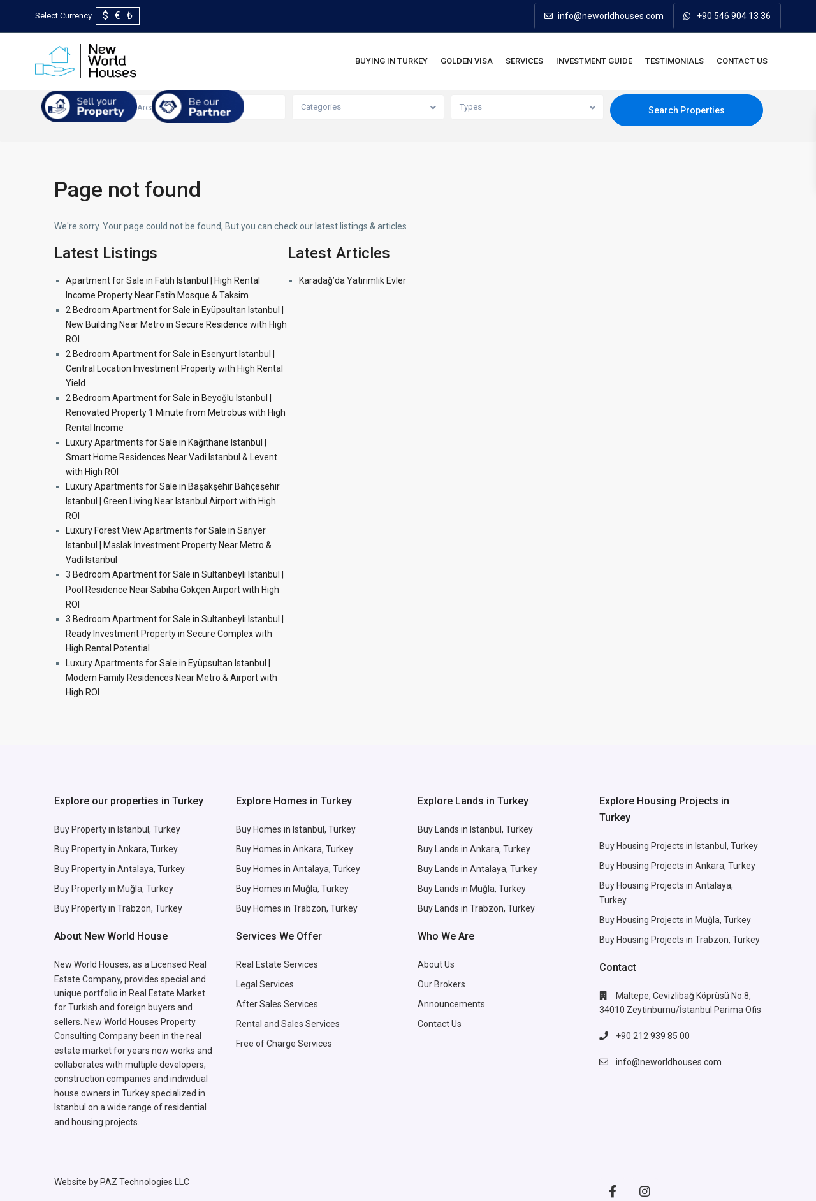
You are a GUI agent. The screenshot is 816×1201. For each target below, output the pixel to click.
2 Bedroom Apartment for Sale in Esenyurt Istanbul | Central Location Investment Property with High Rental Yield (174, 368)
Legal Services (265, 984)
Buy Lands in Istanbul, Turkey (475, 829)
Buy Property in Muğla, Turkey (113, 889)
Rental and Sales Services (288, 1024)
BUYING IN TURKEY (391, 61)
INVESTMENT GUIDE (594, 61)
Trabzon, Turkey (727, 940)
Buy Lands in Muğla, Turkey (472, 889)
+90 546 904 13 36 (734, 16)
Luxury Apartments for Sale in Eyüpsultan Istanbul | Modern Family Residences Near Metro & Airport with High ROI (171, 677)
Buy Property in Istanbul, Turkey (117, 829)
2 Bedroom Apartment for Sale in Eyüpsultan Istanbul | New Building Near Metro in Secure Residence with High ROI (176, 324)
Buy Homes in (264, 889)
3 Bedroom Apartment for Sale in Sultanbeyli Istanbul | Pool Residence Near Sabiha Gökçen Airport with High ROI (175, 589)
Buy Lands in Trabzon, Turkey (476, 908)
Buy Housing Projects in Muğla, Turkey (675, 920)
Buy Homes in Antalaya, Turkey (298, 869)
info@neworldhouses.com (611, 16)
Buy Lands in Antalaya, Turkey (477, 869)
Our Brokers (441, 984)
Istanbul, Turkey (726, 846)
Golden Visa (467, 61)
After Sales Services (278, 1004)
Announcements (451, 1004)
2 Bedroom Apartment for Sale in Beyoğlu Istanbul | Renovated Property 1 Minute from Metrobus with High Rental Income (176, 412)
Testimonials (674, 61)
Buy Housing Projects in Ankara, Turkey (677, 866)
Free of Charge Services (284, 1043)
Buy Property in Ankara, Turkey (116, 849)
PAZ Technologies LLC (144, 1182)
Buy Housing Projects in (647, 846)
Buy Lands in (444, 849)
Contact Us (742, 61)
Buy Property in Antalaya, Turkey (119, 869)
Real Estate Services (277, 964)
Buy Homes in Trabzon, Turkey (297, 908)
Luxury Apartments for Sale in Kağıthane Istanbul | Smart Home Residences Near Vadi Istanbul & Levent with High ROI (171, 457)
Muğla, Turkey (321, 889)
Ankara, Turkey (500, 849)
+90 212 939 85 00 (653, 1036)
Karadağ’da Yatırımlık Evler (352, 280)
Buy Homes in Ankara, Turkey (294, 849)
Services (524, 61)
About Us (436, 964)
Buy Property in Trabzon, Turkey (118, 908)
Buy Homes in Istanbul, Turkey (296, 829)
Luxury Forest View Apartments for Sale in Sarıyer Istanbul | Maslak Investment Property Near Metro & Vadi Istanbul (169, 545)
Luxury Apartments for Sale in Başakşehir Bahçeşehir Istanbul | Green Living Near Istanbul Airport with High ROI (173, 501)
